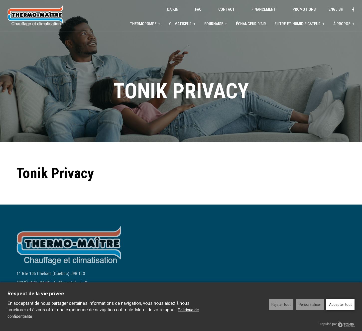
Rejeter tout (281, 304)
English (336, 9)
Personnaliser (310, 304)
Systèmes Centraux (159, 247)
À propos (342, 23)
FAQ (198, 9)
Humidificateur (230, 257)
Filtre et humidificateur (298, 23)
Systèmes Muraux (158, 240)
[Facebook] (353, 9)
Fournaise (213, 23)
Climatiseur (180, 23)
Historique (227, 274)
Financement (263, 9)
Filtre (223, 251)
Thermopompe (143, 23)
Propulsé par (337, 324)
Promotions (304, 9)
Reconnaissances (232, 281)
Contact (226, 9)
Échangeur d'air (251, 23)
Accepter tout (340, 304)
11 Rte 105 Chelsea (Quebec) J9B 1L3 (50, 276)
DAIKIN (172, 9)
